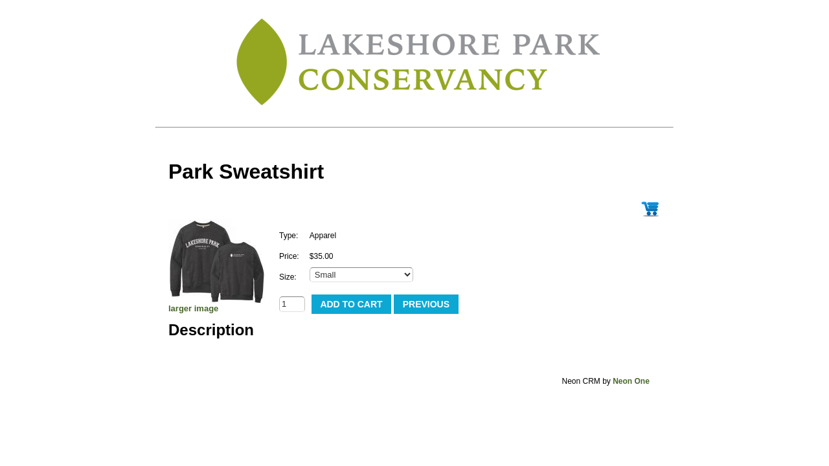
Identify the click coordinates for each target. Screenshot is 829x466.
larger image (193, 308)
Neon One (631, 381)
